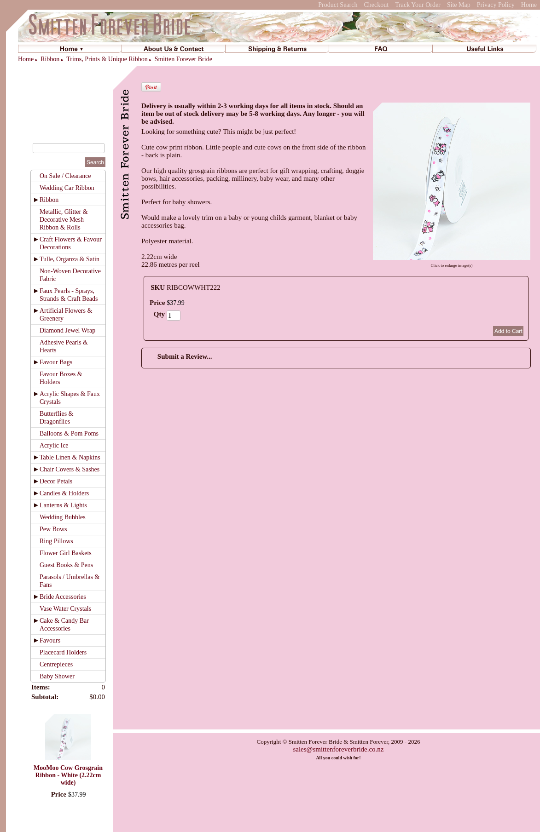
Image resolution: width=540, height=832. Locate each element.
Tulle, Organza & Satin (69, 259)
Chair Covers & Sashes (69, 469)
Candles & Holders (64, 493)
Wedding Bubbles (63, 517)
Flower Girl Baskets (66, 553)
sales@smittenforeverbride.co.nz (338, 749)
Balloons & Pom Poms (69, 433)
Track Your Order (418, 4)
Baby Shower (57, 676)
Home (529, 4)
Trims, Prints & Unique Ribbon (106, 59)
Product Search (337, 4)
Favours (50, 640)
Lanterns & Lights (63, 505)
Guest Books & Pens (66, 565)
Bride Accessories (63, 596)
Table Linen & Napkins (70, 457)
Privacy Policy (496, 4)
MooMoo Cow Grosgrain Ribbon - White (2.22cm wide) (68, 775)
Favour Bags (56, 362)
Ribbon (50, 59)
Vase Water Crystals (65, 608)
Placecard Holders (63, 652)
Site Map (458, 4)
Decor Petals (56, 481)
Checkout (376, 4)
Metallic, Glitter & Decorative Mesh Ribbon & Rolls (64, 219)
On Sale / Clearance (65, 175)
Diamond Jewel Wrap (67, 330)
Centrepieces (56, 664)
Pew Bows (53, 529)
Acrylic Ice (54, 445)
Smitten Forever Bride (183, 59)
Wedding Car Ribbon (67, 187)
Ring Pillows (56, 541)
